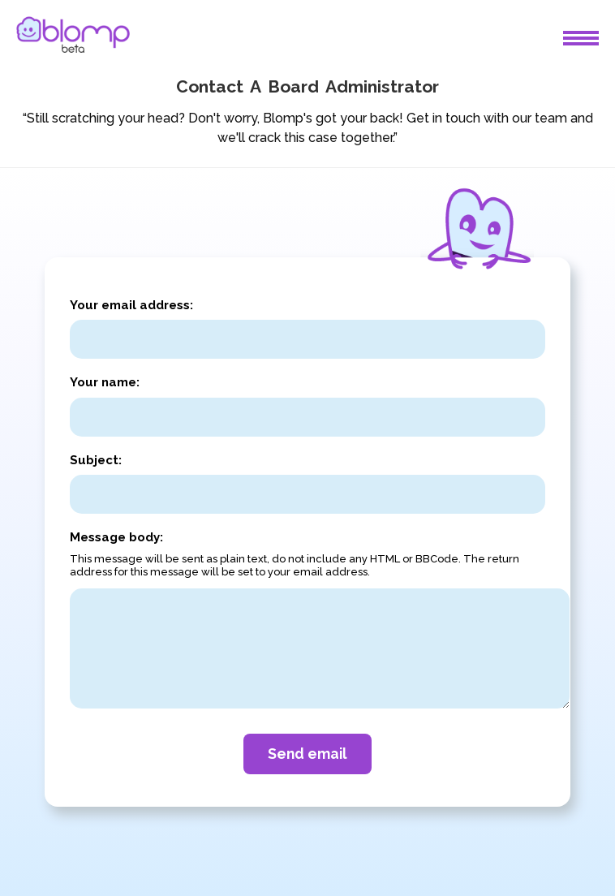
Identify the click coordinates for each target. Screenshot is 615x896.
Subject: (96, 460)
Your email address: (131, 305)
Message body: (116, 537)
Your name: (105, 382)
